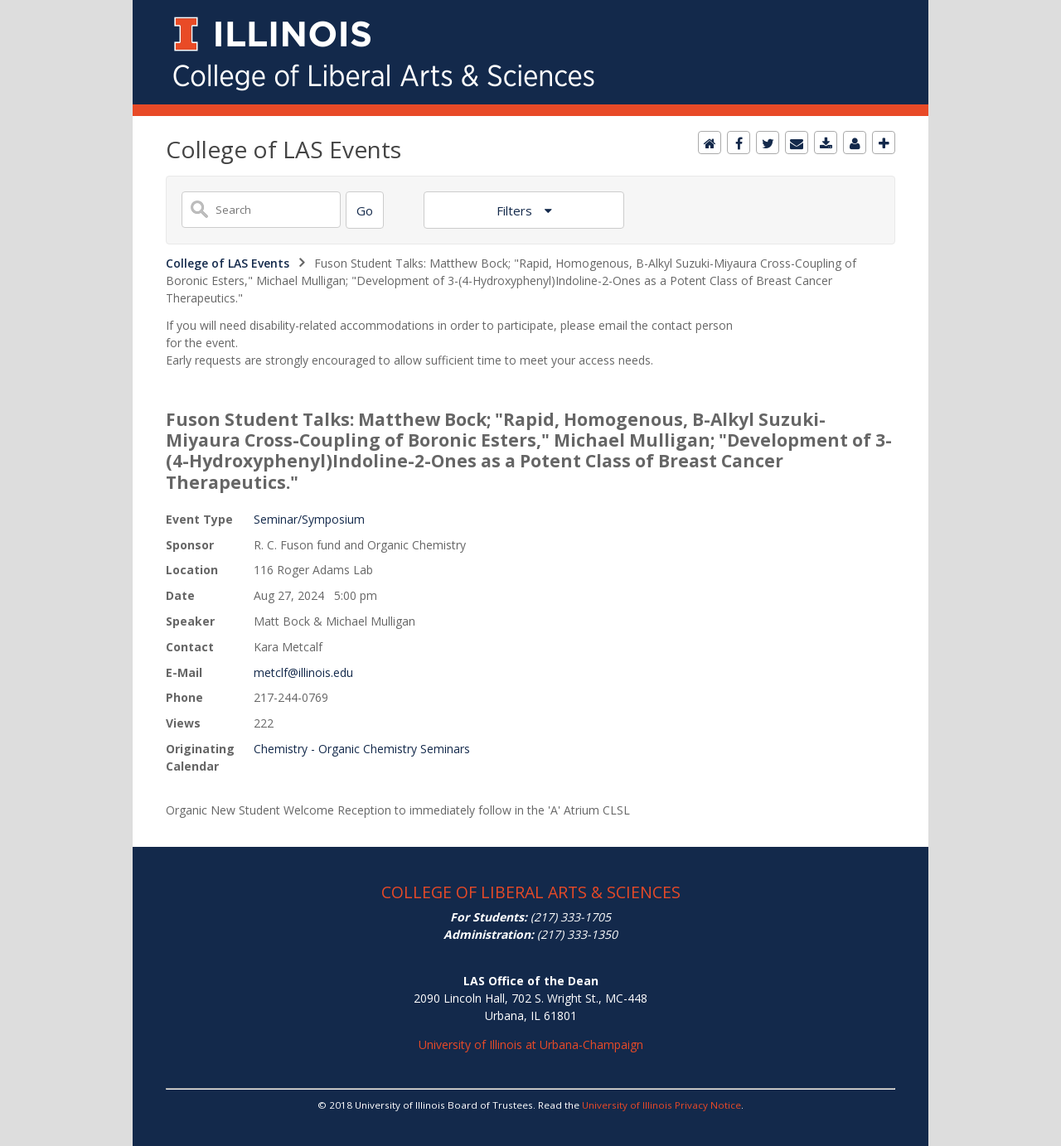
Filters (516, 210)
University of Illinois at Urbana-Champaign (531, 1044)
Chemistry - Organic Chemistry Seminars (362, 749)
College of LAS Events (227, 263)
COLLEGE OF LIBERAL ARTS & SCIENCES (531, 892)
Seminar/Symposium (309, 519)
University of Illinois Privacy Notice (661, 1105)
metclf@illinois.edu (303, 672)
